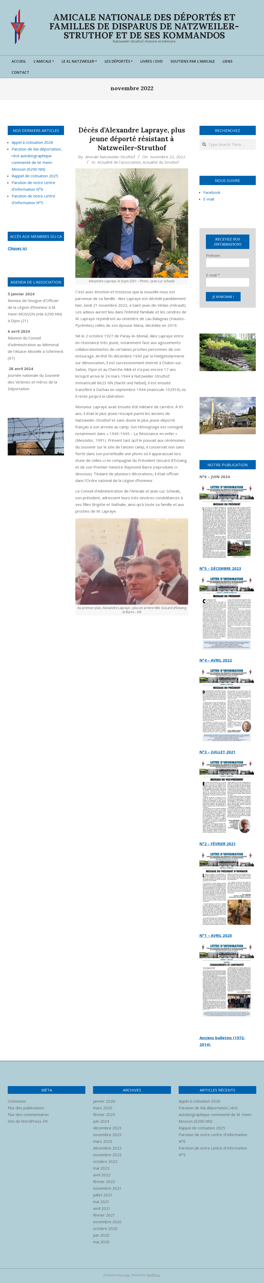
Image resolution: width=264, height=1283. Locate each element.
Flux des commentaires (28, 1114)
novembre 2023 (107, 1134)
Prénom (213, 255)
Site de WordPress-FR (28, 1121)
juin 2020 (101, 1235)
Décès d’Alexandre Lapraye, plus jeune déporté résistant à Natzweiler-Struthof (131, 139)
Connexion (17, 1101)
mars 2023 (102, 1141)
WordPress (153, 1275)
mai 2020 (101, 1241)
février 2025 (104, 1114)
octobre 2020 (105, 1228)
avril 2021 (102, 1208)
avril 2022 (102, 1174)
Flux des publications (26, 1107)
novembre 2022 (107, 1154)
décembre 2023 (107, 1127)
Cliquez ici (17, 248)
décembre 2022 (107, 1148)
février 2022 (104, 1181)
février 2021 (104, 1215)
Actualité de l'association (119, 162)
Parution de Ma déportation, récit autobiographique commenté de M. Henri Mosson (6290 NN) (215, 1114)
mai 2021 (101, 1201)
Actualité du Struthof (161, 162)
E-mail (213, 275)
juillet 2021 (103, 1194)
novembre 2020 (107, 1221)
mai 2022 (101, 1168)
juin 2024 (101, 1121)
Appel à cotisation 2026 (32, 142)
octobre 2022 (105, 1161)
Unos (126, 1275)
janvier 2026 (104, 1101)
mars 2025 (102, 1107)
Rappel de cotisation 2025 (35, 175)
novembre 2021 (107, 1188)
